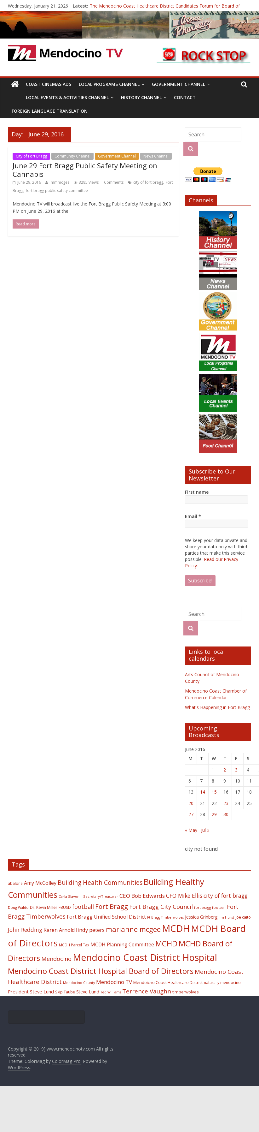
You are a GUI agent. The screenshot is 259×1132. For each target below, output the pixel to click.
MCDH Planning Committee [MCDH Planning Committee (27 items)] (122, 944)
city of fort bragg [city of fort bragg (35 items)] (226, 895)
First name (197, 492)
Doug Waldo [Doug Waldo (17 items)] (18, 907)
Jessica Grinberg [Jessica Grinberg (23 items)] (201, 917)
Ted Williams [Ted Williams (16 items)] (111, 992)
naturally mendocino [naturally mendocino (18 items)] (222, 982)
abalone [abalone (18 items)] (15, 883)
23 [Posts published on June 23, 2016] (225, 803)
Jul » (205, 830)
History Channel (141, 97)
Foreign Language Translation (50, 111)
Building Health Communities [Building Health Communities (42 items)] (100, 882)
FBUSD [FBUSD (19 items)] (65, 907)
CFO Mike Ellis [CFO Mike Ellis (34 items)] (184, 895)
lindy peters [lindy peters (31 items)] (90, 929)
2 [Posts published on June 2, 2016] (224, 770)
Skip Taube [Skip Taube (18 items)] (65, 991)
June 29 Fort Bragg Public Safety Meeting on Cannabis (85, 169)
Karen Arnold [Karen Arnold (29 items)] (59, 929)
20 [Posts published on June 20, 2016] (190, 803)
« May (191, 830)
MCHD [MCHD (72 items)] (166, 943)
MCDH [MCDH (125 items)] (176, 928)
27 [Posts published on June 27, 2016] (190, 814)
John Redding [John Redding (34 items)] (25, 929)
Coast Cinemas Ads (48, 84)
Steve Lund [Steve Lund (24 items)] (87, 992)
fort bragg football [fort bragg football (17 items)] (210, 907)
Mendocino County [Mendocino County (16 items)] (79, 982)
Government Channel (178, 84)
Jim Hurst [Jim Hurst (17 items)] (226, 917)
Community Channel (72, 156)
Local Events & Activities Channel (67, 97)
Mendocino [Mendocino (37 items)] (56, 958)
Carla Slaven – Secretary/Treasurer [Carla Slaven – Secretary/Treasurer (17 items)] (88, 896)
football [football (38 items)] (83, 906)
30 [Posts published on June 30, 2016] (225, 814)
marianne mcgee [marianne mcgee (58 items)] (133, 929)
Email (193, 516)
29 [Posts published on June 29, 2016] (214, 814)
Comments (113, 182)
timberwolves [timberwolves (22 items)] (185, 992)
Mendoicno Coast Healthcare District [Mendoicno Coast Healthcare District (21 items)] (168, 982)
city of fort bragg (148, 182)
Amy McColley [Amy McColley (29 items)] (40, 882)
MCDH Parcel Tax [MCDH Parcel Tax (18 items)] (74, 944)
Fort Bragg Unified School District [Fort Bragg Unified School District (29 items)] (106, 916)
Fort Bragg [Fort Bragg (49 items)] (111, 906)
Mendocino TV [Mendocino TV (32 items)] (114, 982)
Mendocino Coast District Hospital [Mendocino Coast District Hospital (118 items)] (145, 957)
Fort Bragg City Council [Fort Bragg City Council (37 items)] (161, 906)
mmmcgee (61, 182)
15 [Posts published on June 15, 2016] (214, 792)
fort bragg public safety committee (57, 190)
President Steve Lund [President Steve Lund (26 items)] (31, 991)
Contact (185, 97)
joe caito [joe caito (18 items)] (243, 917)
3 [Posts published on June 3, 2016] (236, 770)
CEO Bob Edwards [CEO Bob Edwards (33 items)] (142, 895)
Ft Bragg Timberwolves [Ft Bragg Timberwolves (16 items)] (165, 917)
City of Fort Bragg (31, 156)
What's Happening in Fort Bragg (217, 707)
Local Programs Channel (109, 84)
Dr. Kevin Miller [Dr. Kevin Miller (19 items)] (43, 907)
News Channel (156, 156)
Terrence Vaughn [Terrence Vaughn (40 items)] (146, 991)
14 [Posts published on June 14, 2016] (202, 792)
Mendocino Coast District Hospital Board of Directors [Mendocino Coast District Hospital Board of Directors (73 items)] (100, 971)
